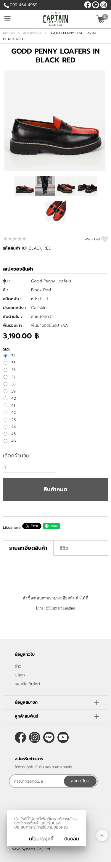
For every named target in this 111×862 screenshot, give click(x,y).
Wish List (92, 239)
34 (13, 355)
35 (13, 363)
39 (13, 391)
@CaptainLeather (95, 4)
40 (13, 398)
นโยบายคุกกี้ (41, 838)
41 (13, 405)
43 (13, 419)
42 (13, 412)
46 (13, 441)
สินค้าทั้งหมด (32, 33)
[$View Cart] (101, 19)
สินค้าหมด (55, 489)
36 (13, 370)
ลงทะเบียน (80, 781)
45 (13, 434)
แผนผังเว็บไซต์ (27, 684)
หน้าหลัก (9, 33)
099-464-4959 (23, 5)
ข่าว (18, 666)
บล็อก (20, 675)
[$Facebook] (87, 4)
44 (13, 427)
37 (13, 377)
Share (15, 527)
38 (13, 384)
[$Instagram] (103, 4)
